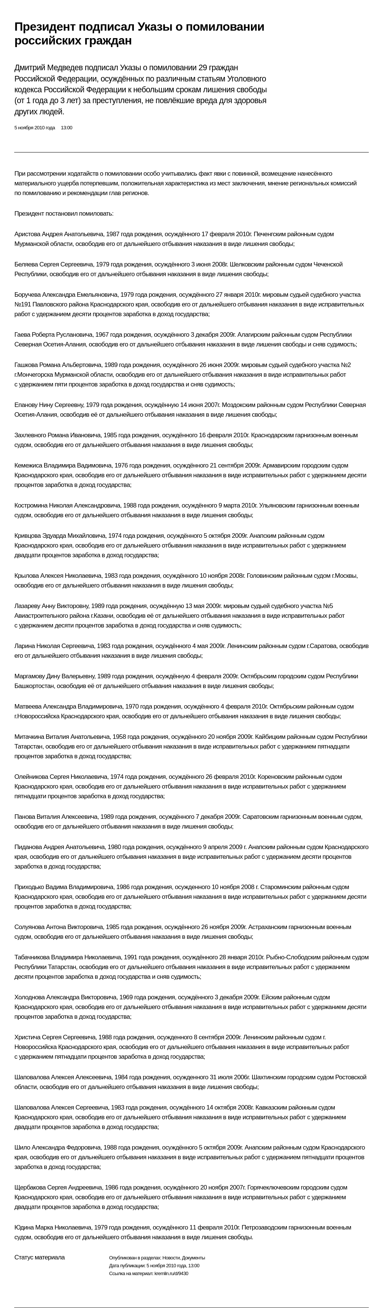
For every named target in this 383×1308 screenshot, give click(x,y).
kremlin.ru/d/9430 (171, 1273)
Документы (193, 1258)
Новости (171, 1258)
